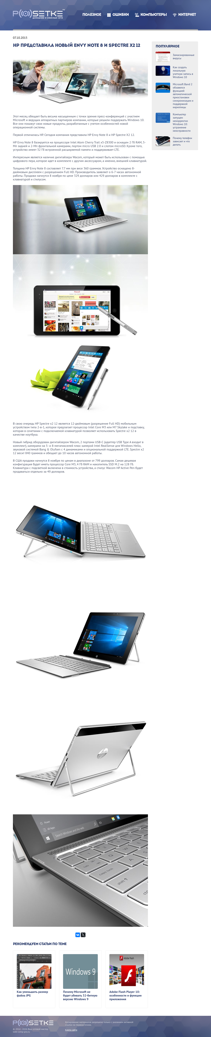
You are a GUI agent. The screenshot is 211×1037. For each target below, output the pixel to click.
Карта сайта (71, 1029)
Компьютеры (153, 15)
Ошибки (120, 15)
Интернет (187, 15)
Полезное (91, 15)
